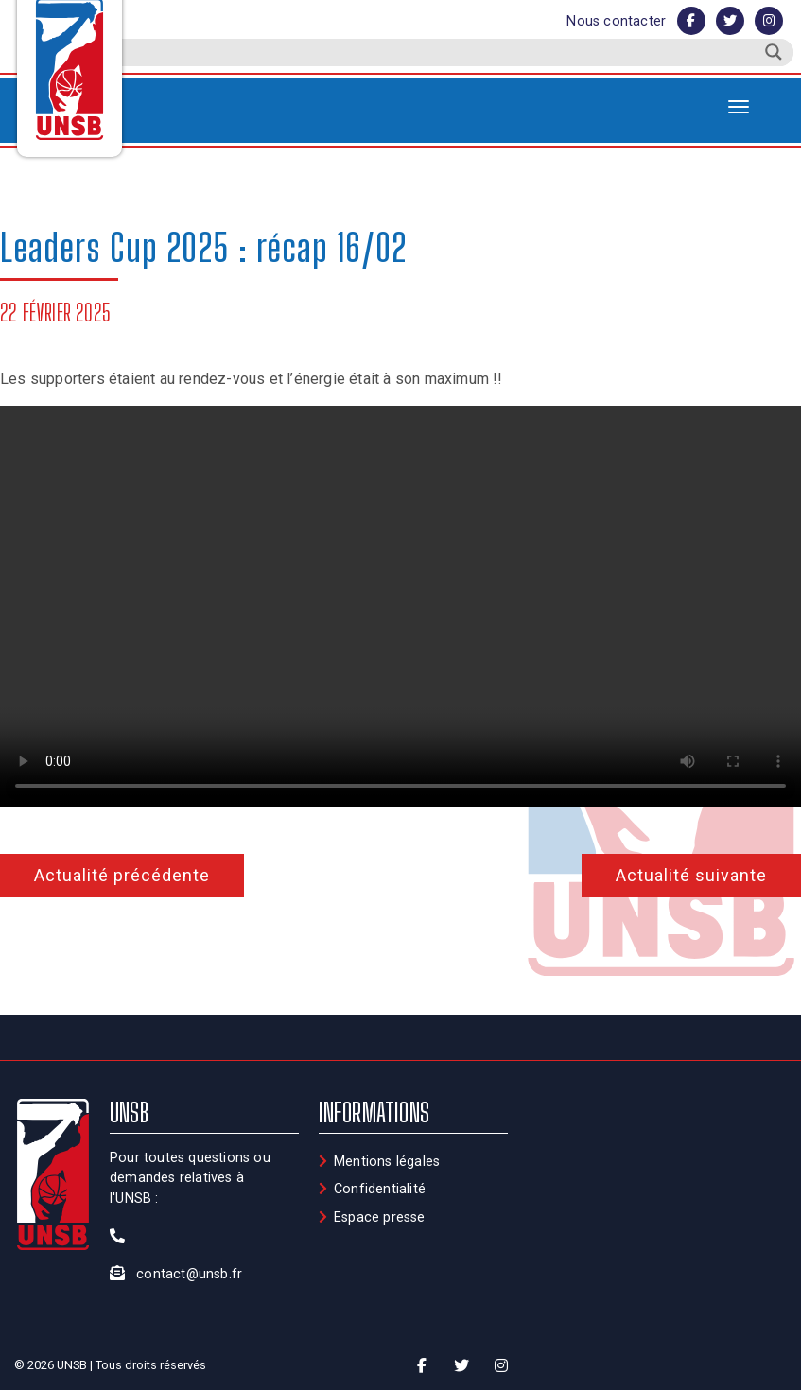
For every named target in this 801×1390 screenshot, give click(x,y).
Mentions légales (387, 1162)
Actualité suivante (691, 875)
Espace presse (380, 1217)
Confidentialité (380, 1189)
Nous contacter (616, 21)
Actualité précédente (122, 875)
